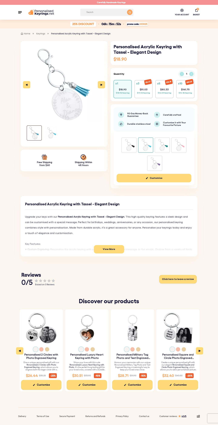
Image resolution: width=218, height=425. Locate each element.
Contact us (144, 416)
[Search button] (129, 12)
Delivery (22, 416)
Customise (156, 178)
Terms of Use (42, 416)
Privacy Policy (122, 416)
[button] (20, 12)
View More (109, 249)
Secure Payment (67, 416)
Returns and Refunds (95, 416)
